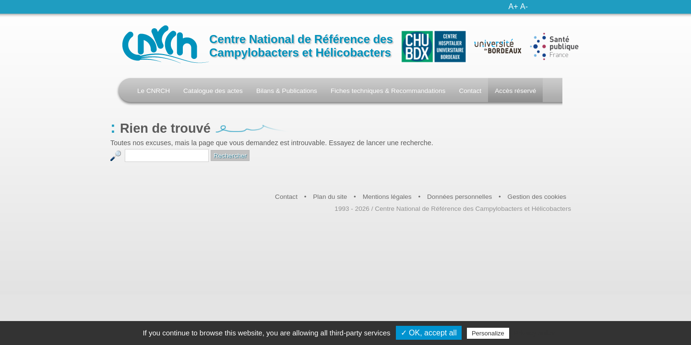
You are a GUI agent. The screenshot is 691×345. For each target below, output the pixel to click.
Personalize (488, 333)
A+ (513, 6)
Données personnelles (459, 196)
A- (524, 6)
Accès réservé (515, 90)
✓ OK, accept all (429, 333)
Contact (470, 90)
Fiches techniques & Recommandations (388, 90)
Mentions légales (387, 196)
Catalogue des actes (213, 90)
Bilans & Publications (286, 90)
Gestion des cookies (537, 196)
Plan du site (330, 196)
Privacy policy (534, 333)
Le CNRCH (153, 90)
